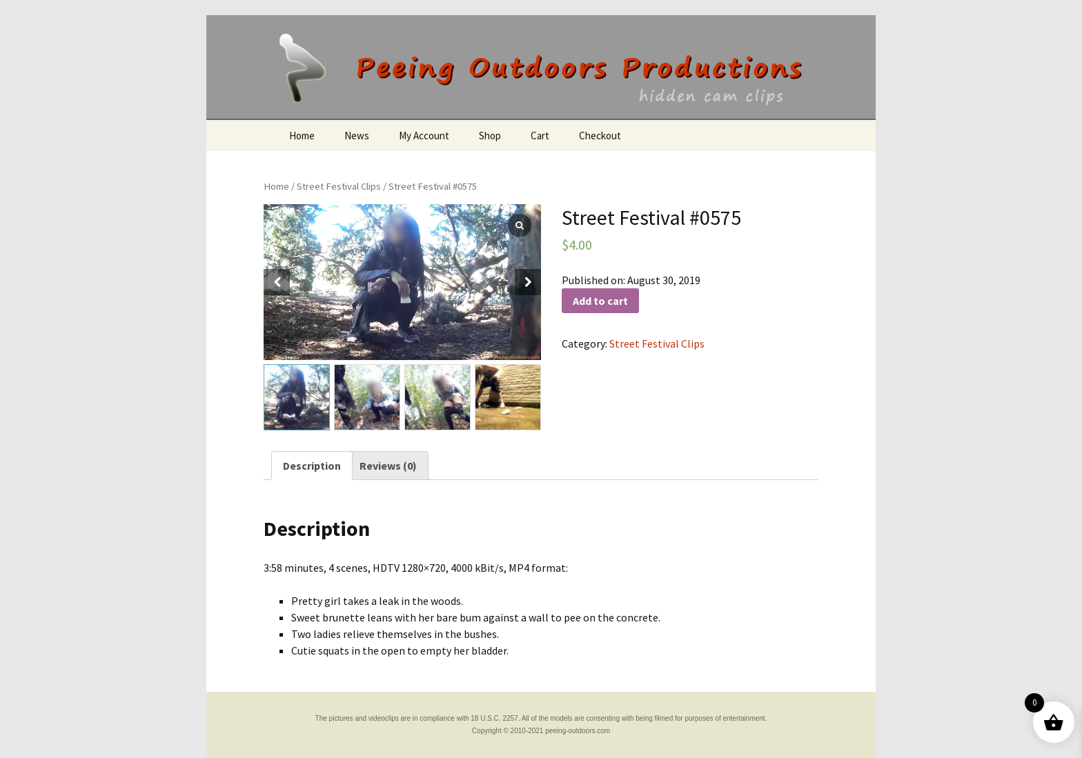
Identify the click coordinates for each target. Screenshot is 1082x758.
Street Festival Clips (339, 186)
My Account (424, 135)
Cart (540, 135)
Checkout (600, 135)
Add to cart (600, 301)
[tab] (312, 465)
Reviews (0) (388, 465)
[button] (528, 282)
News (356, 135)
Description (312, 465)
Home (302, 135)
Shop (490, 135)
